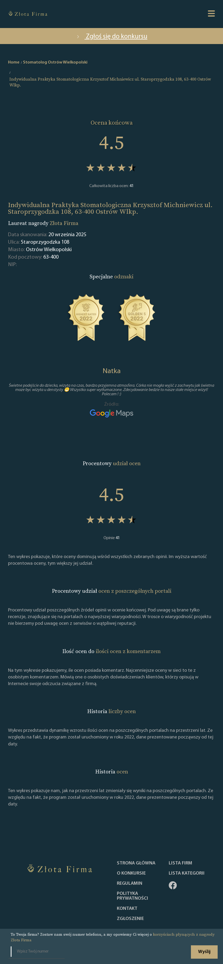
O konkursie (131, 873)
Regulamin (129, 883)
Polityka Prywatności (132, 896)
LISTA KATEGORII (187, 873)
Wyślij (204, 951)
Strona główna (136, 863)
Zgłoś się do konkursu (111, 36)
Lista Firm (180, 863)
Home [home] (14, 62)
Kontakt (127, 908)
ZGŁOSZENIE (130, 918)
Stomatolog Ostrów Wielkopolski (55, 62)
